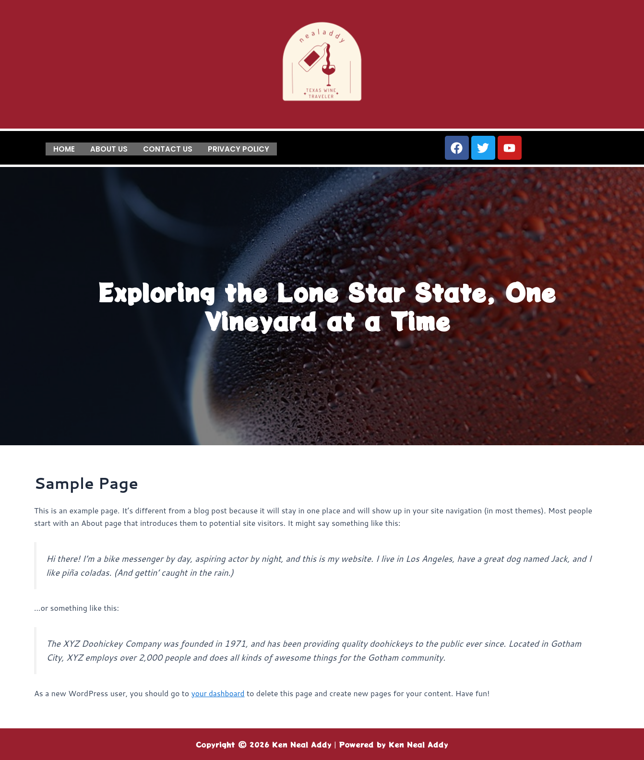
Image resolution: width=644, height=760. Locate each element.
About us (109, 148)
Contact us (167, 148)
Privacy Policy (238, 148)
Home (64, 148)
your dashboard (219, 693)
